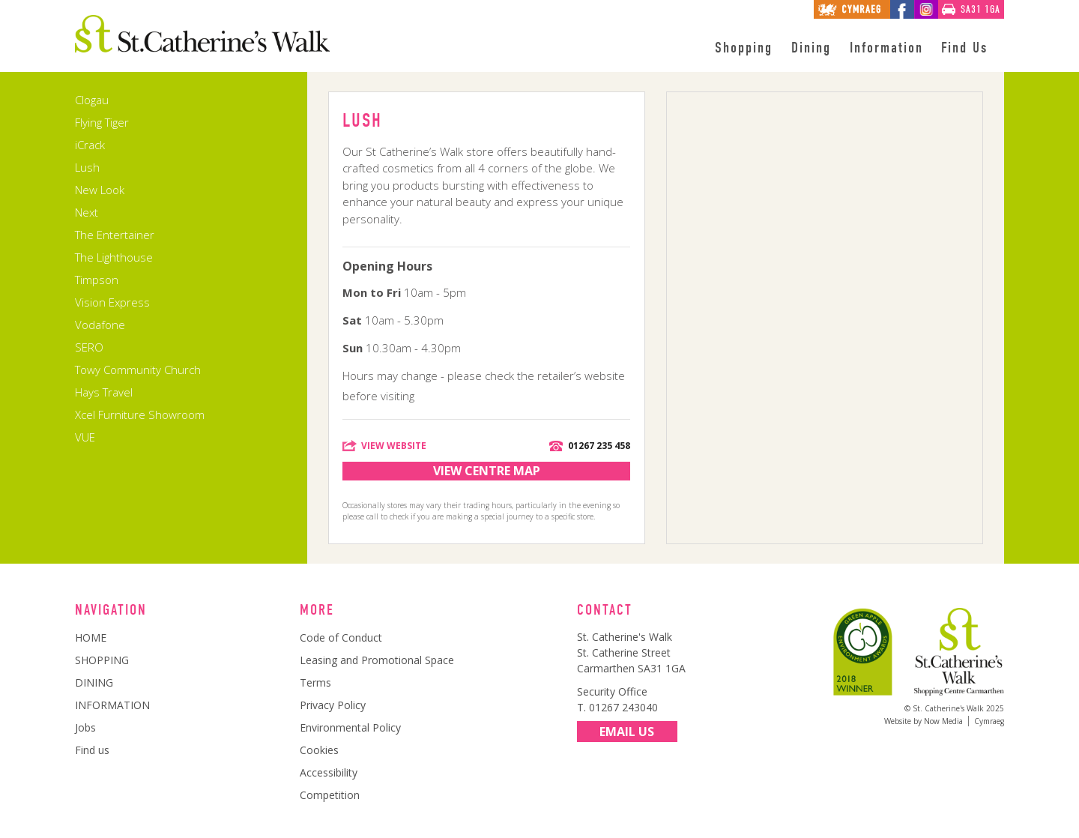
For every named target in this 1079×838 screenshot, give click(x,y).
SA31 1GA (980, 9)
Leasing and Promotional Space (377, 660)
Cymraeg (989, 721)
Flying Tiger (102, 122)
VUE (85, 436)
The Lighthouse (114, 257)
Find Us (964, 47)
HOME (90, 637)
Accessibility (328, 772)
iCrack (90, 144)
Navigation (111, 610)
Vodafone (100, 324)
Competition (330, 795)
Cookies (319, 750)
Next (86, 212)
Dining (811, 47)
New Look (99, 189)
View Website (393, 445)
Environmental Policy (350, 727)
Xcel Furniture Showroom (140, 414)
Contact (604, 610)
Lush (87, 167)
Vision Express (112, 302)
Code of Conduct (341, 637)
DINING (94, 682)
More (317, 610)
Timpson (96, 279)
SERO (89, 347)
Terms (315, 682)
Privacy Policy (333, 705)
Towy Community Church (138, 369)
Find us (92, 750)
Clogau (92, 99)
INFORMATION (112, 705)
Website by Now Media (923, 721)
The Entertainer (114, 234)
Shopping (744, 47)
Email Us (626, 731)
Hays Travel (104, 392)
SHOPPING (102, 660)
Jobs (85, 727)
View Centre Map (486, 470)
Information (886, 47)
